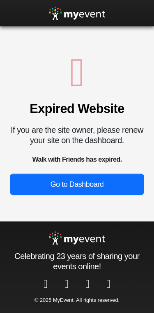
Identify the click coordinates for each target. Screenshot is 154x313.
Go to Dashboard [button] (77, 184)
